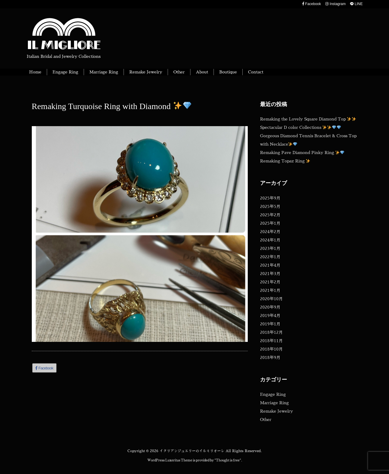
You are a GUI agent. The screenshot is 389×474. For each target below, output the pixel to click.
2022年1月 (270, 257)
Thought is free (228, 460)
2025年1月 (270, 223)
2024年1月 (270, 240)
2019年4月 (270, 315)
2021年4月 (270, 265)
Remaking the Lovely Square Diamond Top (308, 119)
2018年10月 (271, 349)
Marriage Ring (274, 403)
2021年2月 (270, 282)
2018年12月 (271, 332)
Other (265, 419)
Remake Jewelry (276, 411)
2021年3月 (270, 273)
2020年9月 (270, 307)
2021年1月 (270, 290)
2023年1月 (270, 248)
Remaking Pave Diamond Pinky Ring (302, 152)
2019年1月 (270, 324)
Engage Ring (273, 394)
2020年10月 (271, 299)
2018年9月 (270, 357)
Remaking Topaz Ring (285, 161)
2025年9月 (270, 198)
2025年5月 (270, 206)
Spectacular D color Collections (300, 127)
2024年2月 (270, 232)
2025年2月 (270, 215)
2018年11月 (271, 341)
